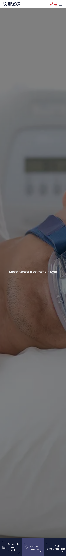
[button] (60, 4)
